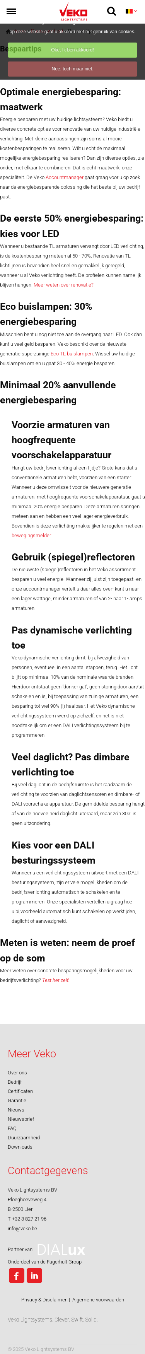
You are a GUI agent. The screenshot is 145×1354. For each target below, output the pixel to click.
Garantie (17, 1100)
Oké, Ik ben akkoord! (72, 50)
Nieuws (16, 1110)
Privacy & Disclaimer (44, 1300)
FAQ (12, 1128)
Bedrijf (15, 1082)
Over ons (17, 1073)
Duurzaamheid (24, 1138)
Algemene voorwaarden (98, 1300)
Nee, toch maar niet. (72, 69)
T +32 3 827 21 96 (27, 1219)
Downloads (20, 1147)
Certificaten (20, 1091)
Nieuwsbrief (21, 1119)
